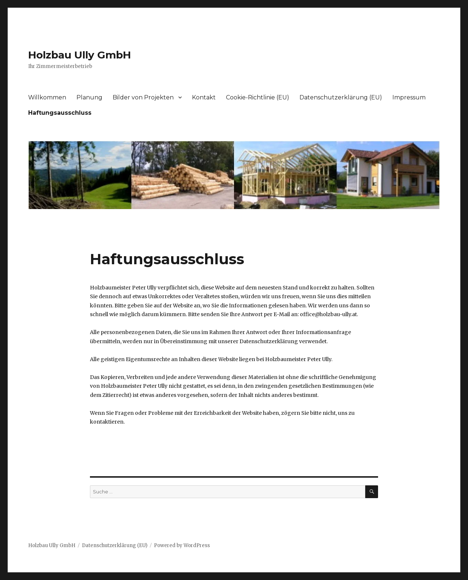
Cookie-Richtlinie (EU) (257, 97)
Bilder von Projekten (143, 97)
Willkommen (47, 97)
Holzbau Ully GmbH (79, 55)
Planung (89, 97)
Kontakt (204, 97)
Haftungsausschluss (59, 112)
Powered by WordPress (182, 545)
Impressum (409, 97)
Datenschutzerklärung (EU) (340, 97)
